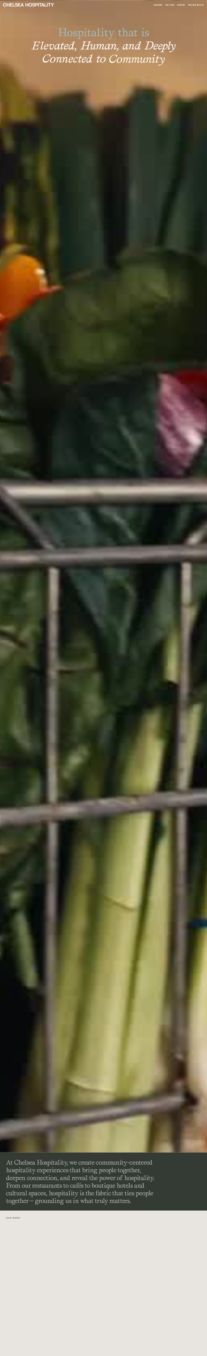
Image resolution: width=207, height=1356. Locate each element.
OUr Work (158, 5)
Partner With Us (196, 5)
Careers (181, 5)
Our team (169, 5)
